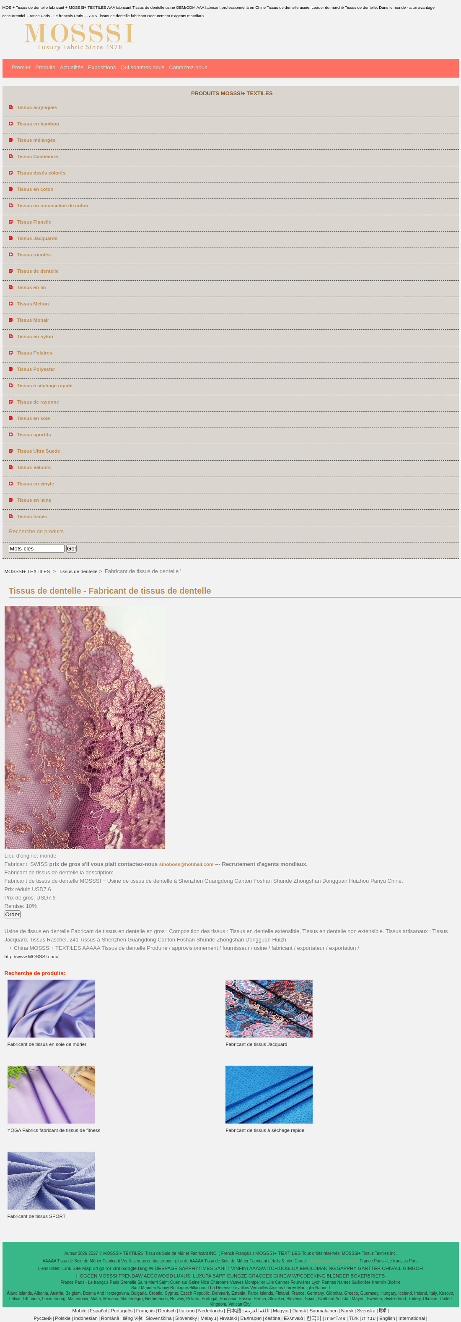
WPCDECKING (308, 1275)
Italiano (186, 1310)
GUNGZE (237, 1275)
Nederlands (210, 1310)
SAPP (218, 1275)
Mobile (79, 1310)
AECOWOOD (158, 1275)
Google (129, 1268)
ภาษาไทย (335, 1318)
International (412, 1318)
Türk (354, 1318)
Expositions (102, 67)
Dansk (299, 1310)
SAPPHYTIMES (196, 1268)
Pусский (43, 1318)
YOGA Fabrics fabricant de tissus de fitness (54, 1130)
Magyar (281, 1310)
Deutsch (167, 1310)
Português (121, 1310)
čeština (272, 1318)
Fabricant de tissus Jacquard (256, 1044)
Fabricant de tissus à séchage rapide (264, 1130)
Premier (21, 67)
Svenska (366, 1310)
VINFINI (239, 1268)
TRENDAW (131, 1275)
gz (101, 1268)
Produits (45, 67)
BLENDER (337, 1275)
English (387, 1318)
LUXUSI (183, 1275)
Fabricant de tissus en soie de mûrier (47, 1044)
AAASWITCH (263, 1268)
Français (145, 1310)
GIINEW (282, 1275)
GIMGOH (413, 1268)
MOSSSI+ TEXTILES (28, 571)
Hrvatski (228, 1318)
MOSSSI (107, 1275)
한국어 (313, 1318)
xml (116, 1268)
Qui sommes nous (143, 67)
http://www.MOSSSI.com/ (32, 956)
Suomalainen (323, 1310)
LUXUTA (202, 1275)
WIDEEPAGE (163, 1268)
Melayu (208, 1318)
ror (108, 1268)
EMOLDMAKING (318, 1268)
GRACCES (260, 1275)
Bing (143, 1268)
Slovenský (186, 1318)
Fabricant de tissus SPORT (37, 1216)
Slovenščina (159, 1318)
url (95, 1268)
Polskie (62, 1318)
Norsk (347, 1310)
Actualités (71, 67)
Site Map (82, 1268)
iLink (67, 1268)
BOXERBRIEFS (367, 1275)
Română (110, 1318)
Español (98, 1310)
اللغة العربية (257, 1310)
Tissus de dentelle (77, 571)
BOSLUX (289, 1268)
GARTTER (369, 1268)
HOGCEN (86, 1275)
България (251, 1318)
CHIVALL (391, 1268)
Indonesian (86, 1318)
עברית (369, 1318)
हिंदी (382, 1310)
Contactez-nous (188, 67)
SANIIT (222, 1268)
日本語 (233, 1310)
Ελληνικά (293, 1318)
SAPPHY (347, 1268)
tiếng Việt (132, 1318)
